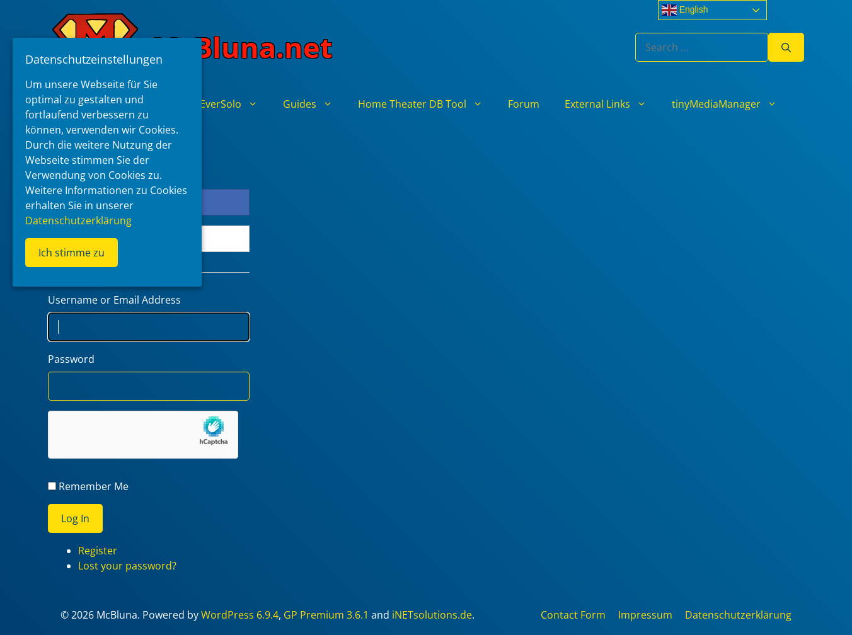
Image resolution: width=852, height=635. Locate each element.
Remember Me (94, 486)
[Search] (786, 47)
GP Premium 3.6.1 (326, 615)
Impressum (645, 615)
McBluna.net (243, 47)
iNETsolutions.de (432, 615)
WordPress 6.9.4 (240, 615)
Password (71, 359)
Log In (75, 518)
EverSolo (235, 103)
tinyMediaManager (731, 103)
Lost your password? (127, 566)
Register (97, 551)
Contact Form (573, 615)
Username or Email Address (114, 300)
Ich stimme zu (71, 253)
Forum (523, 104)
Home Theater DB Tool (426, 103)
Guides (314, 103)
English (685, 10)
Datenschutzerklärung (738, 615)
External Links (612, 103)
